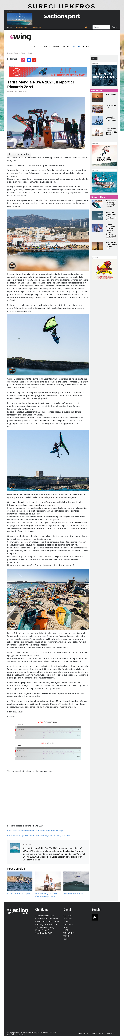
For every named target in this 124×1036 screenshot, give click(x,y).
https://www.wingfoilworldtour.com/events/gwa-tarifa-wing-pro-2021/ (39, 835)
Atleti (36, 46)
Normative (111, 1034)
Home (9, 27)
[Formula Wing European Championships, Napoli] (97, 131)
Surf (65, 930)
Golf (65, 939)
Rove (65, 921)
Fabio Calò (13, 91)
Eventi (44, 46)
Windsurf (68, 933)
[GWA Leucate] (97, 97)
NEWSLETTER (36, 27)
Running (68, 918)
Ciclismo (68, 924)
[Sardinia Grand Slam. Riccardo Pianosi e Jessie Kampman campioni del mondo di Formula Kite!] (97, 228)
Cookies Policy (82, 1034)
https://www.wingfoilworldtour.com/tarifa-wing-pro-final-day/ (35, 830)
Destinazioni (55, 46)
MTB (65, 927)
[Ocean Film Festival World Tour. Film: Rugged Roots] (97, 215)
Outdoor (68, 915)
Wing (23, 53)
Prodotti (67, 46)
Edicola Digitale (22, 27)
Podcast (86, 46)
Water (16, 53)
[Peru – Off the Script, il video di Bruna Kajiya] (97, 246)
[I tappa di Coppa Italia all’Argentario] (97, 120)
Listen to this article (19, 154)
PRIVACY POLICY (97, 1034)
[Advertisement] (107, 304)
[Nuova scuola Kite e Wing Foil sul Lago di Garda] (97, 204)
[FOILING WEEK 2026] (97, 109)
